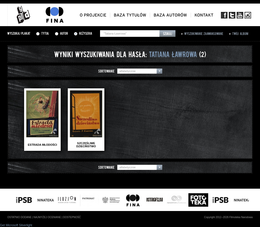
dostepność (72, 217)
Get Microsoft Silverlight (16, 225)
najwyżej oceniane (47, 217)
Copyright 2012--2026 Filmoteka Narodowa (228, 217)
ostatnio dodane (19, 217)
